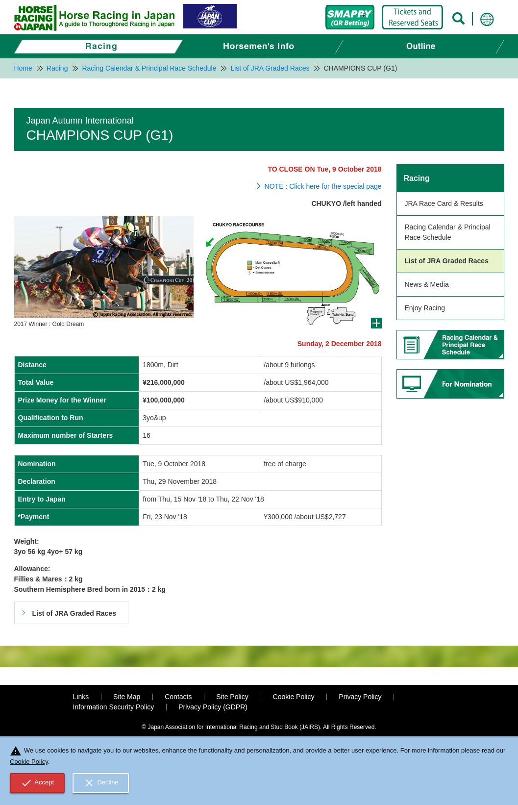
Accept (37, 783)
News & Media (427, 284)
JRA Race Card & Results (444, 203)
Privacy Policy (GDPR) (212, 707)
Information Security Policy (113, 707)
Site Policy (232, 697)
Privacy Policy (360, 697)
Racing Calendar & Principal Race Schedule (448, 232)
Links (81, 697)
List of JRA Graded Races (447, 261)
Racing (417, 178)
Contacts (178, 697)
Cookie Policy (294, 697)
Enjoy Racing (425, 308)
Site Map (126, 697)
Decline (101, 783)
